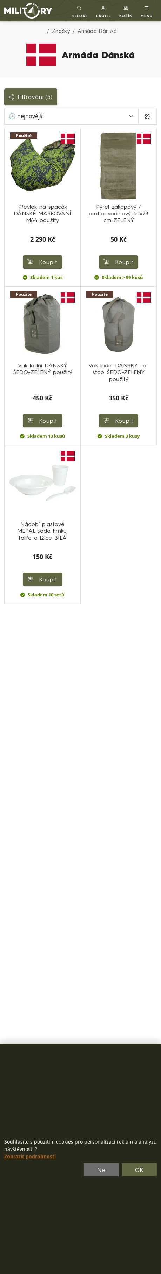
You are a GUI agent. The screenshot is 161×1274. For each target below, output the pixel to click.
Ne (101, 1169)
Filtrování (31, 97)
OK (139, 1169)
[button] (103, 11)
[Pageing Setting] (147, 116)
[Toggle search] (79, 11)
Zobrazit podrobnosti (30, 1156)
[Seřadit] (71, 116)
